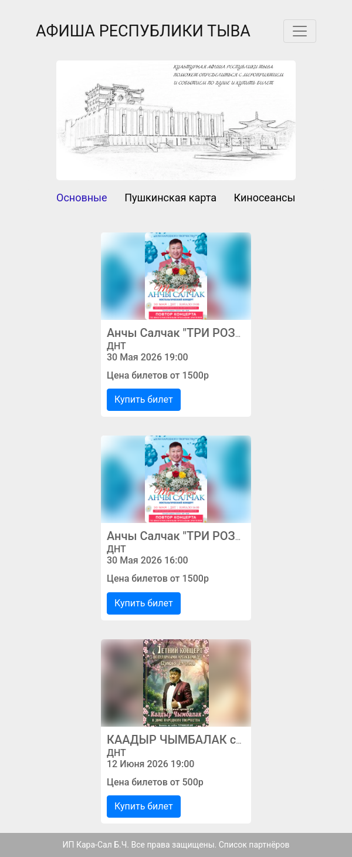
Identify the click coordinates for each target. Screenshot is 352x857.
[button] (74, 120)
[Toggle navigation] (299, 31)
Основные (81, 197)
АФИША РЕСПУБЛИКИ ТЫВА (143, 31)
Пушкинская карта (170, 197)
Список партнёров (254, 844)
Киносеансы (265, 197)
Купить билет (143, 399)
